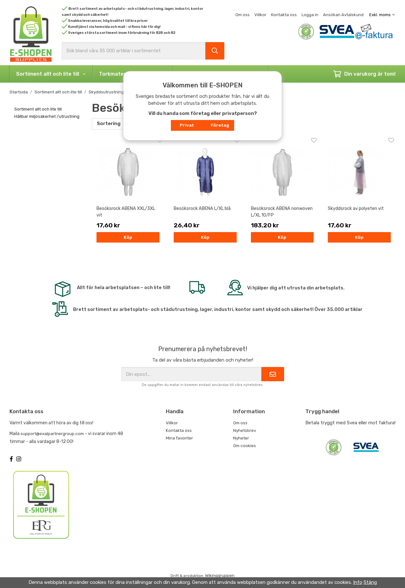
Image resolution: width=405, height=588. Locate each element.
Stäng (370, 582)
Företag (220, 125)
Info (357, 582)
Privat (187, 125)
